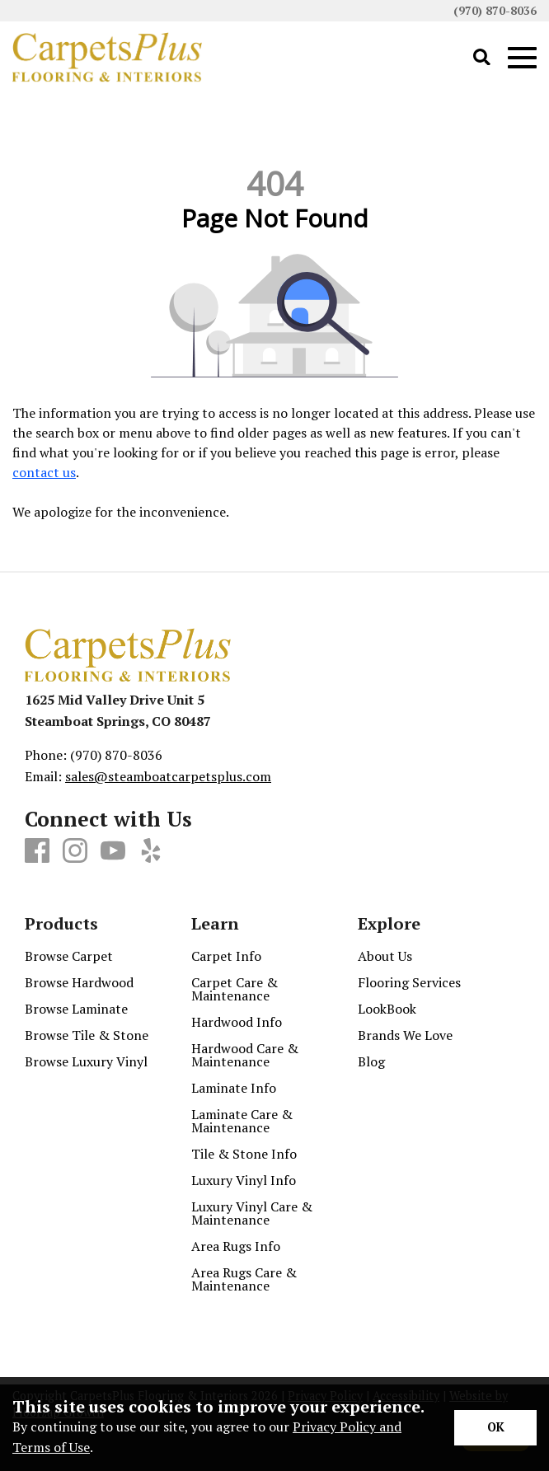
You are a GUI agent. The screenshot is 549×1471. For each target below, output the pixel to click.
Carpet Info (226, 956)
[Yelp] (150, 851)
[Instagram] (75, 851)
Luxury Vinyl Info (243, 1180)
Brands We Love (405, 1035)
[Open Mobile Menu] (522, 58)
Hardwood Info (236, 1021)
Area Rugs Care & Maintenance (244, 1279)
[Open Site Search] (482, 58)
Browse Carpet (69, 956)
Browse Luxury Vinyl (86, 1061)
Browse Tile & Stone (86, 1035)
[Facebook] (37, 851)
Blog (371, 1061)
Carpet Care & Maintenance (234, 989)
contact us (44, 472)
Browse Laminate (76, 1008)
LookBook (387, 1008)
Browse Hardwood (79, 982)
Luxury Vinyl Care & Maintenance (251, 1213)
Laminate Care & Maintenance (242, 1121)
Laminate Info (233, 1087)
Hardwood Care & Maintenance (244, 1055)
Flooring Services (409, 982)
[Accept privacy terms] (495, 1427)
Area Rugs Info (235, 1246)
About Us (385, 956)
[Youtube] (113, 851)
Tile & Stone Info (244, 1153)
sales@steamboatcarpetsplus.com (168, 776)
